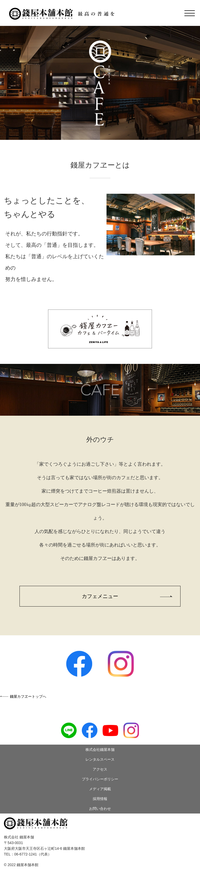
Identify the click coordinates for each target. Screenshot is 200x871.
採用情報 (100, 799)
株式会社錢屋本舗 (100, 749)
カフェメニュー (100, 596)
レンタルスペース (100, 759)
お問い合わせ (100, 809)
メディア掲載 (100, 789)
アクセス (100, 769)
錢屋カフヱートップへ (28, 696)
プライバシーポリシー (100, 779)
